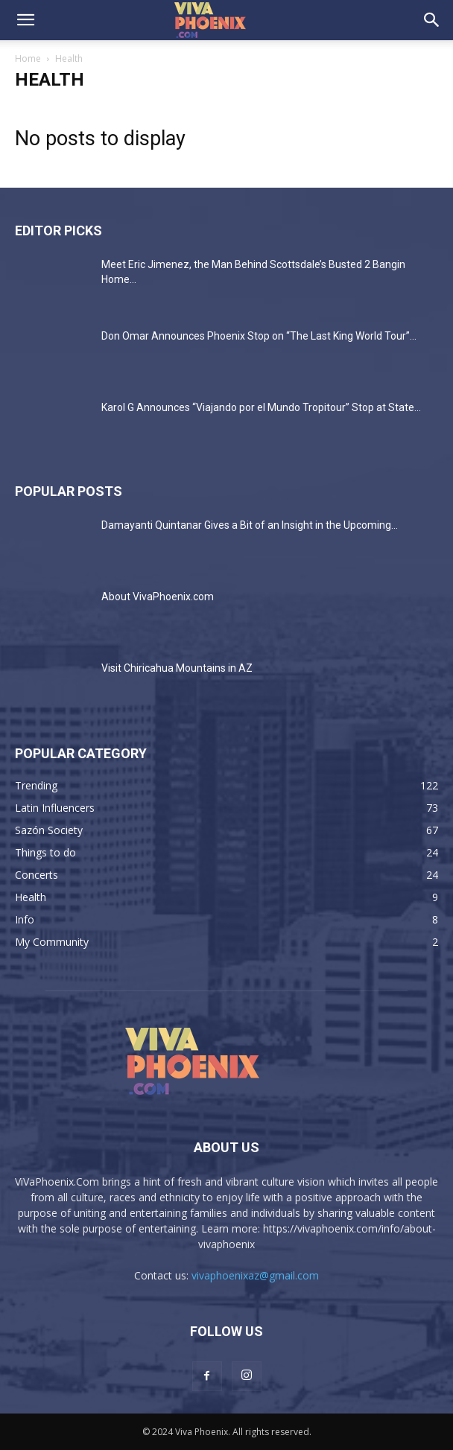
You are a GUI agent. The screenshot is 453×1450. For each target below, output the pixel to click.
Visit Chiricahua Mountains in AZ (177, 668)
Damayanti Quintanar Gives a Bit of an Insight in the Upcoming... (249, 525)
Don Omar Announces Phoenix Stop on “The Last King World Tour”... (258, 336)
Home (28, 58)
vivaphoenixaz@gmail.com (255, 1275)
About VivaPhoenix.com (157, 596)
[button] (25, 20)
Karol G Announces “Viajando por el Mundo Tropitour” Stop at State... (261, 407)
